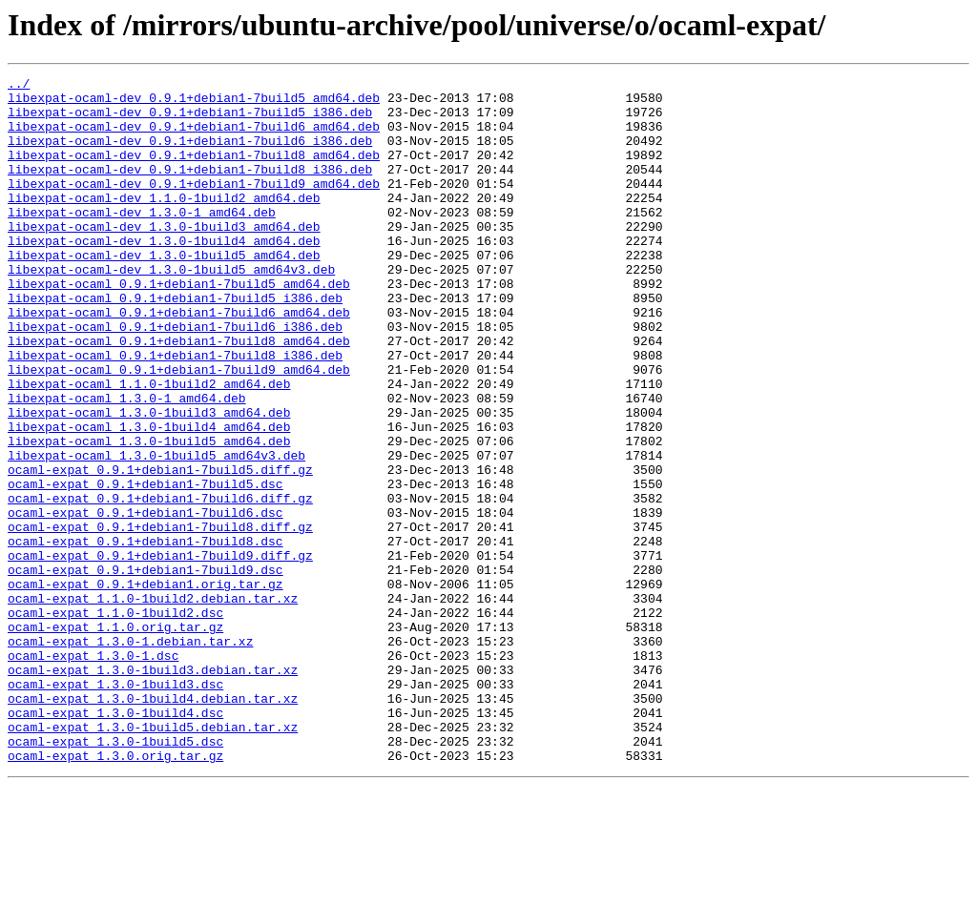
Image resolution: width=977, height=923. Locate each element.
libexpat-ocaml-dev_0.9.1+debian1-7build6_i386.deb (190, 154)
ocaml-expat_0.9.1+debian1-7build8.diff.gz (160, 617)
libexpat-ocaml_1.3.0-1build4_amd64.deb (149, 497)
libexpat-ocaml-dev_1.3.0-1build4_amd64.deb (164, 274)
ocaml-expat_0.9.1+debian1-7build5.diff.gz (160, 549)
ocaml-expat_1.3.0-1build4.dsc (115, 841)
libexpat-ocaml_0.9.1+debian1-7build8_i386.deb (175, 411)
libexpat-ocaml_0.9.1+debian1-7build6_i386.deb (175, 377)
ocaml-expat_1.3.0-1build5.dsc (115, 875)
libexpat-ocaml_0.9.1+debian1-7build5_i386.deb (175, 343)
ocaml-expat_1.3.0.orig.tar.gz (115, 892)
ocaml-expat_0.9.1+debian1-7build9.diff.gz (160, 652)
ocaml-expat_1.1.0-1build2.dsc (115, 720)
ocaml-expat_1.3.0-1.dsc (93, 772)
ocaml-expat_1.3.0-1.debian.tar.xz (130, 755)
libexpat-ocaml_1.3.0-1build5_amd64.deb (149, 514)
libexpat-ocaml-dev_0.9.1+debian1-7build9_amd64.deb (194, 206)
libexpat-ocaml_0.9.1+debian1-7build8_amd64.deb (179, 394)
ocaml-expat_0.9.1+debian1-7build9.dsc (145, 669)
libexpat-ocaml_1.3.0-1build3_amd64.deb (149, 480)
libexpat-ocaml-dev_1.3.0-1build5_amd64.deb (164, 291)
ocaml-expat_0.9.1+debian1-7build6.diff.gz (160, 583)
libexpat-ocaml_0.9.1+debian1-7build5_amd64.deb (179, 326)
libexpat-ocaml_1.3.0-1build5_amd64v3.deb (156, 532)
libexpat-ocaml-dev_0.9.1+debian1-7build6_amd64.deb (194, 137)
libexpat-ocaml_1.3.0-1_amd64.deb (127, 463)
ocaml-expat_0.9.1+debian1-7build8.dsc (145, 635)
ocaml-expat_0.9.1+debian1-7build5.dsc (145, 566)
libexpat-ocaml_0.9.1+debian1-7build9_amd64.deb (179, 429)
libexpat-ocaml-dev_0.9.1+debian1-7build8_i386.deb (190, 188)
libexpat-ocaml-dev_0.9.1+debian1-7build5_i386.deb (190, 120)
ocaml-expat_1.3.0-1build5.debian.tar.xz (153, 858)
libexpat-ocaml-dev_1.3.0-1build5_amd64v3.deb (171, 309)
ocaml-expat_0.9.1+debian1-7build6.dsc (145, 600)
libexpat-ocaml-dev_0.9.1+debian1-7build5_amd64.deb (194, 103)
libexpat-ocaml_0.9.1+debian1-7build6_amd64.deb (179, 360)
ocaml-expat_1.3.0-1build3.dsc (115, 806)
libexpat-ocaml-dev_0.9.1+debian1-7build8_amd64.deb (194, 171)
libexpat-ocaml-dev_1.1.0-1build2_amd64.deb (164, 223)
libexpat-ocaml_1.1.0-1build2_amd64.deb (149, 446)
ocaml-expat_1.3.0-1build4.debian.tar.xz (153, 823)
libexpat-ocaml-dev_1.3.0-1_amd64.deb (142, 240)
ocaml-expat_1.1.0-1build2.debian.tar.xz (153, 703)
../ (19, 85)
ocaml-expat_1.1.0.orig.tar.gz (115, 738)
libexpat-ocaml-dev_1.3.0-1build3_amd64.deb (164, 257)
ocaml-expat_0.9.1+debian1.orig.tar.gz (145, 686)
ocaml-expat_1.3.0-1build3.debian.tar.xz (153, 789)
